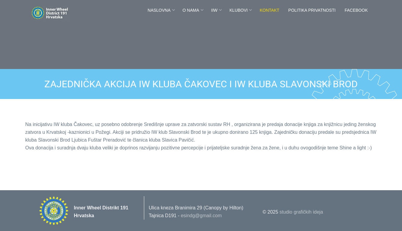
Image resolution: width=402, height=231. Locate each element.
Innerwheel (58, 12)
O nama (191, 10)
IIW (214, 10)
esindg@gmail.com (201, 215)
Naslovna (159, 10)
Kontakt (269, 10)
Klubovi (239, 10)
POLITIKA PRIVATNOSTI (312, 10)
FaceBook (356, 10)
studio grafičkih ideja (301, 211)
